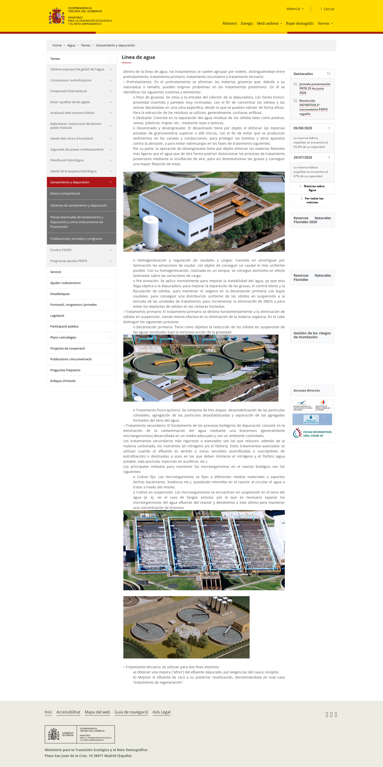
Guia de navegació (131, 712)
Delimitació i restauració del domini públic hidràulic (75, 125)
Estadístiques (60, 294)
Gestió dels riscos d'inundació (71, 138)
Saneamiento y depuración (115, 45)
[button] (282, 23)
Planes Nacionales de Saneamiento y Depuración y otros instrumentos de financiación (76, 222)
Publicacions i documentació (71, 359)
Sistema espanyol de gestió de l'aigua (77, 69)
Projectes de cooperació (67, 348)
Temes (85, 45)
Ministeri (230, 23)
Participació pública (64, 326)
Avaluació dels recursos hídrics (72, 112)
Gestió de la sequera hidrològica (73, 171)
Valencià (293, 8)
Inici (48, 712)
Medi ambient (267, 23)
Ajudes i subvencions (65, 283)
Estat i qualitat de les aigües (70, 102)
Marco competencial (65, 193)
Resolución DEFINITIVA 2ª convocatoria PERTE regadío (313, 107)
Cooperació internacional (68, 91)
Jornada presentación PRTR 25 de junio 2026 (314, 88)
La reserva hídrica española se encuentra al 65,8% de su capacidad (311, 142)
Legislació (57, 315)
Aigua (71, 45)
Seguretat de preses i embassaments (77, 149)
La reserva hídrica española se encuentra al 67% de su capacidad (311, 171)
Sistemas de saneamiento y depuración (78, 205)
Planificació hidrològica (67, 160)
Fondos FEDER (60, 250)
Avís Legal (161, 712)
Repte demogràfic (300, 23)
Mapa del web (97, 712)
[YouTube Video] (312, 246)
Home (57, 45)
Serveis (323, 23)
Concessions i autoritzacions (70, 80)
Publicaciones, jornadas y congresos (76, 238)
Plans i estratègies (63, 337)
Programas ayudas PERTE (68, 261)
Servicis (55, 272)
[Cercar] (326, 9)
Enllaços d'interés (62, 381)
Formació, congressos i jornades (73, 304)
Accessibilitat (68, 712)
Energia (247, 23)
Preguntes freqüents (65, 370)
